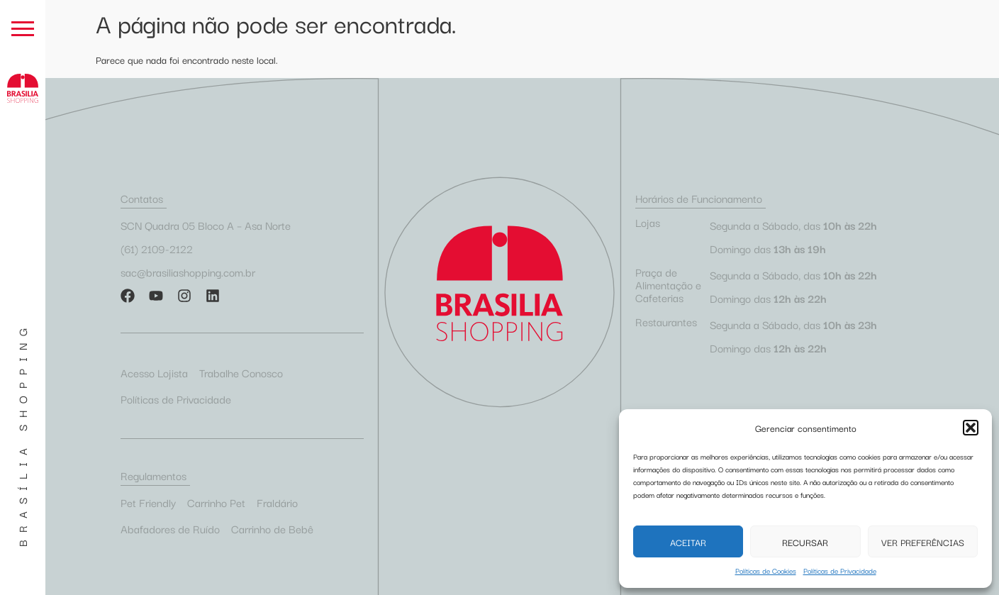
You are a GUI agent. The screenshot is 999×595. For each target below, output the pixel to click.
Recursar (805, 542)
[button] (971, 428)
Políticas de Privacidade (839, 571)
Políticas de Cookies (765, 571)
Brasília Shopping (21, 434)
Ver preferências (922, 542)
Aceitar (688, 542)
